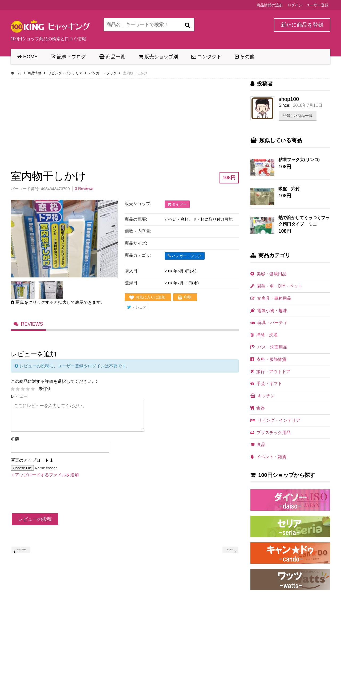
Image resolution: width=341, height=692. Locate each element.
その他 (244, 56)
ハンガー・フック (103, 73)
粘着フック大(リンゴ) (299, 159)
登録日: (132, 283)
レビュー (19, 401)
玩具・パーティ (268, 322)
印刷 (188, 297)
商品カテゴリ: (138, 255)
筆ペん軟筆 (223, 557)
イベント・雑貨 (268, 456)
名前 (15, 443)
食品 (257, 444)
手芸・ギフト (266, 383)
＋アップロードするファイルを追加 (45, 480)
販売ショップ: (138, 203)
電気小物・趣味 (268, 310)
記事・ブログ (68, 56)
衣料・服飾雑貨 (268, 359)
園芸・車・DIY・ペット (276, 286)
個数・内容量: (138, 231)
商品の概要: (136, 219)
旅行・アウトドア (270, 371)
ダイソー (177, 204)
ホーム (16, 73)
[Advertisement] (125, 120)
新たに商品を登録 (302, 25)
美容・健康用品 (268, 274)
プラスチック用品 (270, 432)
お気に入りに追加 (150, 297)
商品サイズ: (136, 243)
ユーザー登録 (317, 5)
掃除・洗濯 (264, 335)
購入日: (132, 271)
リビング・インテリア (65, 73)
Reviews (32, 328)
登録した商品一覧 (297, 115)
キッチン (262, 396)
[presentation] (51, 501)
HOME (27, 56)
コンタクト (206, 56)
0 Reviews (84, 188)
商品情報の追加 (270, 5)
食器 (257, 408)
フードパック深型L (33, 557)
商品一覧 (112, 56)
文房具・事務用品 (270, 298)
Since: (284, 105)
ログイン (294, 5)
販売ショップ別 (158, 56)
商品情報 (34, 73)
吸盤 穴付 (289, 188)
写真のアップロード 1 (31, 465)
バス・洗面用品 (268, 347)
